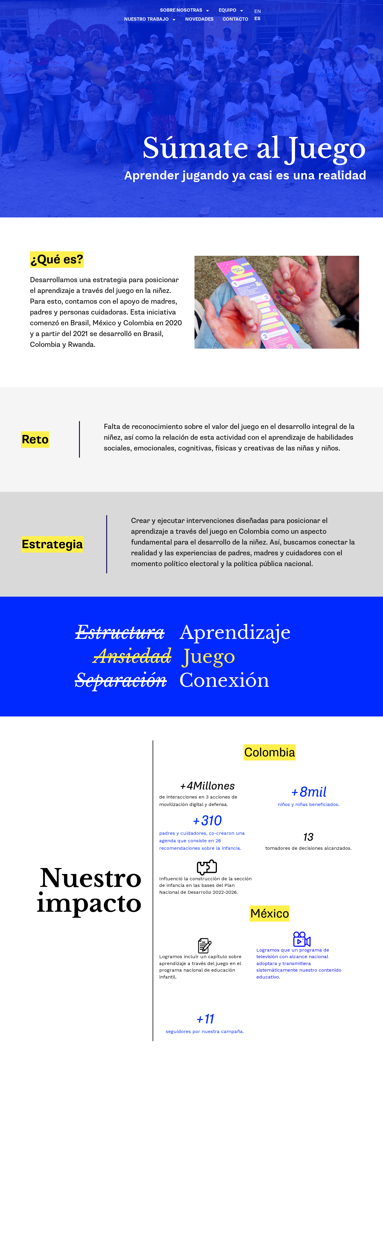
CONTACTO (320, 19)
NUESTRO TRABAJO (265, 10)
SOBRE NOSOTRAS (171, 10)
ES (342, 19)
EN (342, 11)
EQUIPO (217, 10)
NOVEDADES (314, 10)
